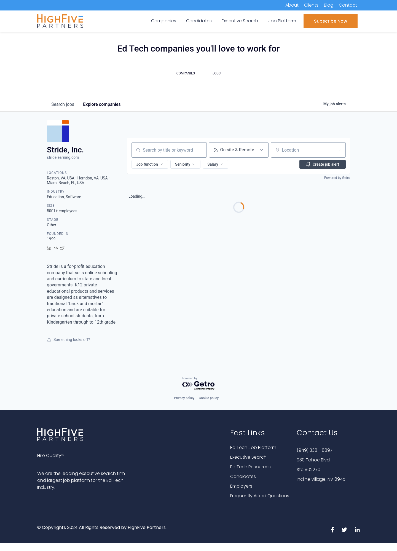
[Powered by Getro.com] (198, 384)
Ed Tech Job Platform (253, 447)
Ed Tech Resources (250, 467)
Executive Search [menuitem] (240, 21)
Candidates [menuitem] (199, 21)
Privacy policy (184, 398)
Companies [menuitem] (163, 21)
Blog (328, 5)
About (292, 5)
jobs (62, 104)
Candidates (243, 476)
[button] (150, 164)
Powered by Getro (337, 178)
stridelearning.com (63, 157)
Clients (311, 5)
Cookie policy (209, 398)
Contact (348, 5)
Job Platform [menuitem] (282, 21)
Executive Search (248, 457)
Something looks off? (68, 339)
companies (101, 104)
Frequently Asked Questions (259, 496)
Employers (241, 486)
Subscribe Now (330, 21)
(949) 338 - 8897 (314, 450)
